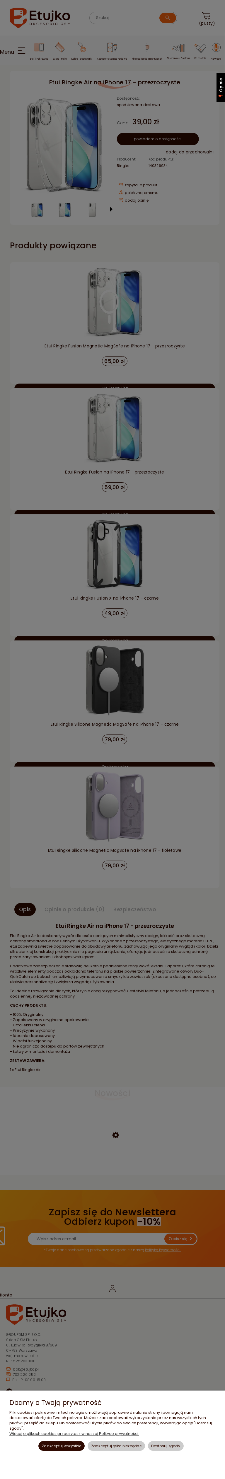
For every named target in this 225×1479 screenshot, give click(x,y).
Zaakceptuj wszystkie (61, 1445)
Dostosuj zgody (165, 1445)
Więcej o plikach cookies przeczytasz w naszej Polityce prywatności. (74, 1433)
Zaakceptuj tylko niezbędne (116, 1445)
